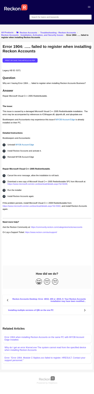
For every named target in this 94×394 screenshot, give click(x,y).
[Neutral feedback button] (47, 281)
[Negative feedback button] (55, 281)
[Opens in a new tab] (47, 378)
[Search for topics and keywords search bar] (60, 17)
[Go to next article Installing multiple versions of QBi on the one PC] (47, 310)
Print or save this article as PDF (20, 60)
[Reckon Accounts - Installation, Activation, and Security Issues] (32, 35)
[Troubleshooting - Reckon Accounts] (58, 32)
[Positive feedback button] (39, 281)
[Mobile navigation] (89, 7)
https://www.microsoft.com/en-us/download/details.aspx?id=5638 (37, 184)
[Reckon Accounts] (27, 32)
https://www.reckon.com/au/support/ (41, 232)
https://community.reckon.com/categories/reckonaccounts (56, 227)
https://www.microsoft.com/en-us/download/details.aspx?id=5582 (32, 206)
